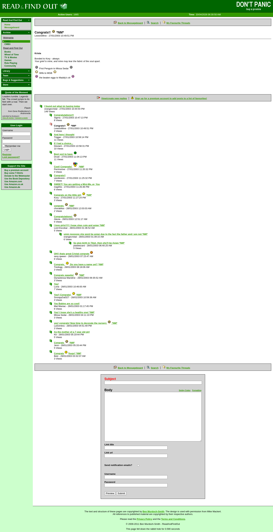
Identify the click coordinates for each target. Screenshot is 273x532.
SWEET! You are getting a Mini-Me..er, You (77, 184)
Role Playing (10, 63)
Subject (110, 379)
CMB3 (7, 44)
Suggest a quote (21, 118)
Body (108, 390)
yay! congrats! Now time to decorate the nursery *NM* (85, 323)
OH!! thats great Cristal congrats (73, 253)
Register (6, 154)
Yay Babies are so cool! (67, 303)
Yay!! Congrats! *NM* (68, 294)
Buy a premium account (16, 170)
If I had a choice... (63, 143)
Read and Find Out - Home (53, 6)
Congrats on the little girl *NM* (73, 195)
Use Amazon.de (12, 187)
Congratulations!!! (64, 115)
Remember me (12, 146)
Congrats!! (60, 175)
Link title (109, 444)
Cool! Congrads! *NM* (69, 166)
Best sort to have (65, 154)
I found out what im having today (62, 106)
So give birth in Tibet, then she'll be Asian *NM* (99, 243)
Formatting (196, 390)
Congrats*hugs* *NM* (67, 353)
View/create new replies (114, 98)
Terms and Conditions (173, 519)
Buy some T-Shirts (13, 173)
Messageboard (11, 27)
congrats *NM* (64, 205)
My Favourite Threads (178, 23)
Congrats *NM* (64, 342)
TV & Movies (10, 57)
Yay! (56, 284)
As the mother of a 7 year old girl (72, 332)
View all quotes (8, 118)
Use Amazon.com (13, 181)
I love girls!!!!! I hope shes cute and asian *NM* (79, 225)
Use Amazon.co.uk (13, 184)
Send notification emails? (118, 465)
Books (7, 52)
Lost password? (11, 157)
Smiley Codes (184, 390)
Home (7, 24)
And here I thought (64, 134)
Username (7, 130)
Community (10, 66)
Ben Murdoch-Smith (153, 511)
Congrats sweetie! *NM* (69, 275)
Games (7, 60)
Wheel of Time (11, 54)
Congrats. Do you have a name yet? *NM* (79, 264)
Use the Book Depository (17, 178)
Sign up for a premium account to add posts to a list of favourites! (171, 98)
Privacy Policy (144, 519)
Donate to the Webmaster (17, 176)
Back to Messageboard (130, 23)
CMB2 (7, 41)
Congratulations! (65, 216)
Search (154, 23)
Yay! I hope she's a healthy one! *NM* (74, 312)
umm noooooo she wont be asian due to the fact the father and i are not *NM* (106, 234)
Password (7, 138)
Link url (108, 452)
